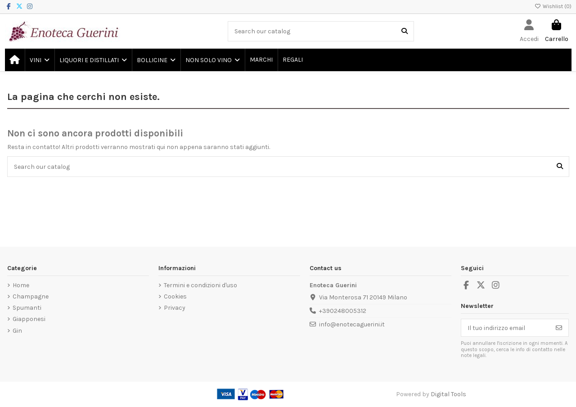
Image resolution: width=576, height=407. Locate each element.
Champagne (31, 296)
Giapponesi (29, 319)
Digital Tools (448, 394)
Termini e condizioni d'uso (200, 285)
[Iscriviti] (558, 327)
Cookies (175, 296)
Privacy (174, 308)
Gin (17, 331)
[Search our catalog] (404, 31)
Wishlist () (553, 6)
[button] (39, 60)
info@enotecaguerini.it (352, 324)
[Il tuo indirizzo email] (505, 327)
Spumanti (27, 308)
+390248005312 (342, 311)
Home (21, 285)
